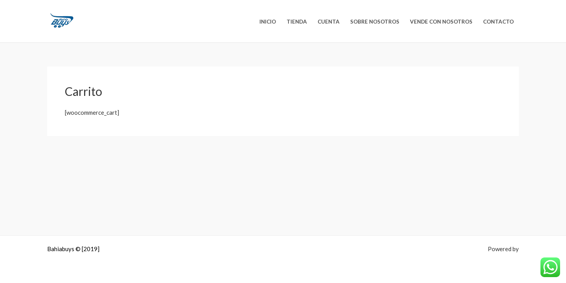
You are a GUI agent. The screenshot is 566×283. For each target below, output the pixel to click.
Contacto (498, 21)
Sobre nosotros (374, 21)
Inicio (267, 21)
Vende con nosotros (441, 21)
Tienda (297, 21)
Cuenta (329, 21)
